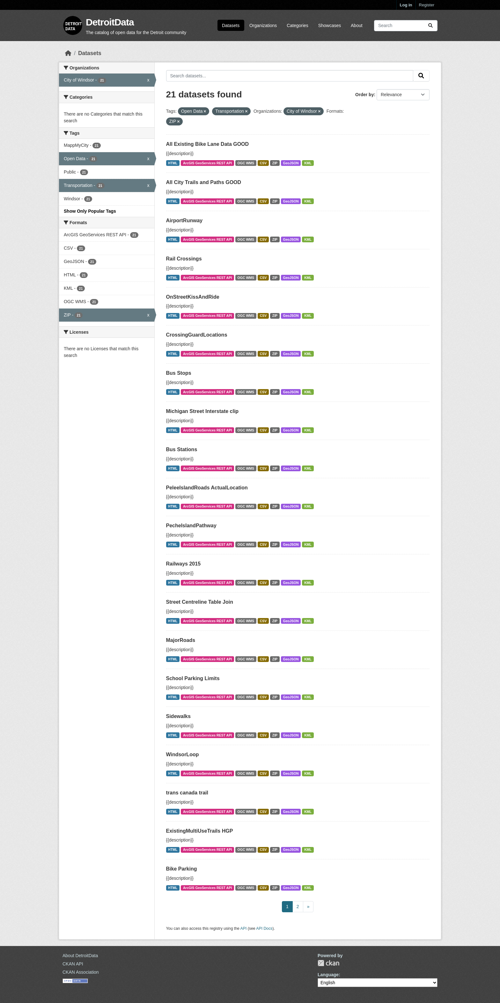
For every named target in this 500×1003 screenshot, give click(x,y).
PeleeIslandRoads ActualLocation (207, 487)
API (243, 928)
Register (426, 5)
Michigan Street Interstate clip (202, 411)
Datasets (230, 25)
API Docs (264, 928)
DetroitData (110, 22)
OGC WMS (246, 163)
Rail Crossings (184, 258)
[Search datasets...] (406, 25)
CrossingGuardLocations (196, 335)
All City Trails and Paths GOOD (203, 182)
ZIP (274, 163)
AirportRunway (184, 220)
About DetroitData (80, 955)
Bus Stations (181, 449)
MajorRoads (180, 640)
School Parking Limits (193, 678)
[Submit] (430, 25)
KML (308, 163)
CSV (263, 163)
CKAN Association (80, 972)
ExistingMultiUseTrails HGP (199, 831)
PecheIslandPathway (191, 525)
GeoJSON (291, 163)
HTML (172, 163)
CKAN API (72, 963)
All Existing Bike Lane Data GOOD (207, 144)
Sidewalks (178, 716)
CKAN (328, 963)
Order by (364, 94)
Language (328, 974)
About (357, 25)
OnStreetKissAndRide (192, 297)
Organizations (263, 25)
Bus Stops (178, 373)
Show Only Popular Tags (90, 211)
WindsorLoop (182, 754)
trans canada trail (187, 792)
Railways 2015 (183, 563)
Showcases (329, 25)
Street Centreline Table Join (199, 602)
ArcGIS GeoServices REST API (207, 163)
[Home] (68, 53)
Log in (406, 5)
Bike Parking (181, 868)
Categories (297, 25)
